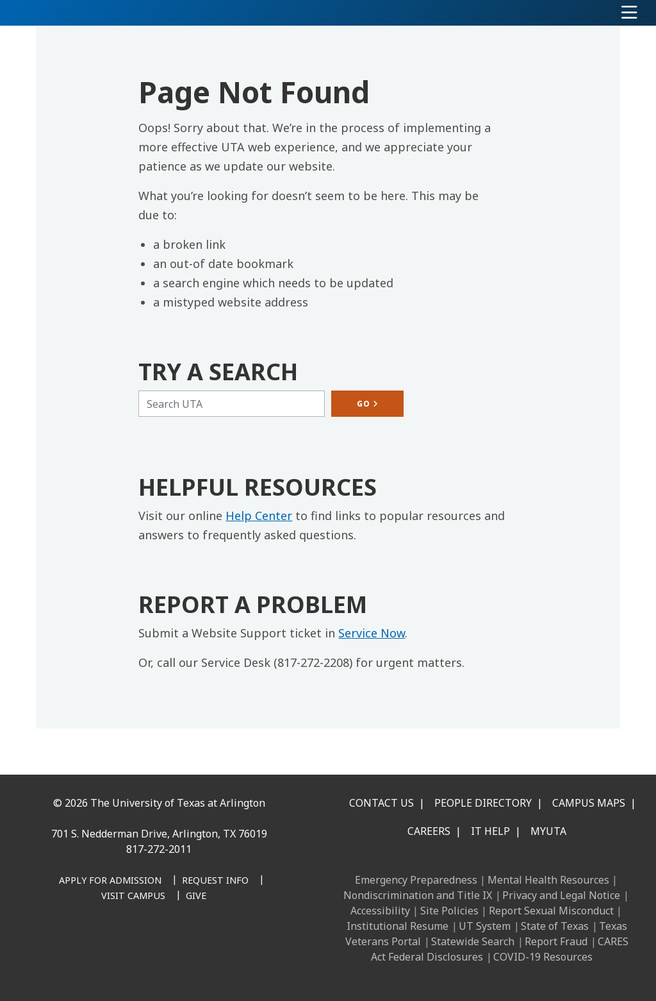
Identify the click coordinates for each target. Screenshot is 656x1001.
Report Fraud (556, 941)
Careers (428, 831)
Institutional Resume (397, 926)
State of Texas (555, 926)
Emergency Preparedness (416, 880)
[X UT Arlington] (141, 947)
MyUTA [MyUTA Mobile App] (548, 831)
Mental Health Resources (548, 880)
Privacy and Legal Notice (561, 895)
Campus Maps (588, 803)
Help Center (259, 515)
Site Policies (449, 911)
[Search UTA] (231, 404)
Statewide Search (472, 941)
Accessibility (380, 911)
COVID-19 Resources (543, 957)
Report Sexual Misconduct (551, 911)
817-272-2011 (159, 849)
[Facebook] (56, 947)
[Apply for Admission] (110, 881)
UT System (485, 926)
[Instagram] (112, 947)
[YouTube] (169, 947)
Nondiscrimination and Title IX (417, 895)
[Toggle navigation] (629, 13)
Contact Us (381, 803)
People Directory (483, 803)
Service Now (371, 633)
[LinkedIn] (84, 947)
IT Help (490, 831)
